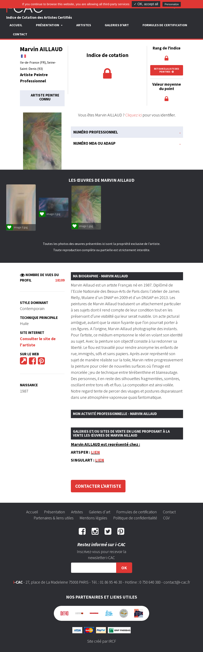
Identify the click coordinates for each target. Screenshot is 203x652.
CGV (166, 517)
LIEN (95, 452)
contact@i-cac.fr (177, 582)
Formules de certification (165, 25)
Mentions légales (93, 517)
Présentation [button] (48, 25)
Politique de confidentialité (135, 517)
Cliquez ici (133, 114)
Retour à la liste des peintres (166, 70)
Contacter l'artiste (98, 486)
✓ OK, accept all (146, 4)
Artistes (83, 25)
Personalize (172, 4)
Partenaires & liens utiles (54, 517)
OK (124, 567)
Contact (20, 34)
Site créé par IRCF (101, 641)
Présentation (54, 511)
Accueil (16, 25)
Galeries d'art (117, 25)
